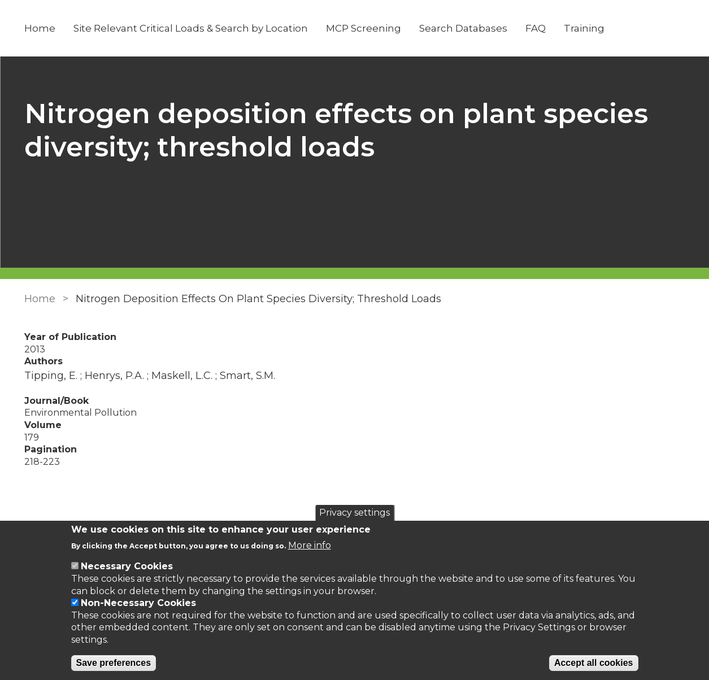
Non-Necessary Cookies (138, 603)
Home (39, 28)
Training (584, 28)
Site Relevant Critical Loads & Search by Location (190, 28)
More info (309, 545)
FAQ (535, 28)
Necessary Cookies (127, 566)
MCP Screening (363, 28)
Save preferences (113, 663)
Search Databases (463, 28)
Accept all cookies (593, 663)
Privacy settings (354, 512)
